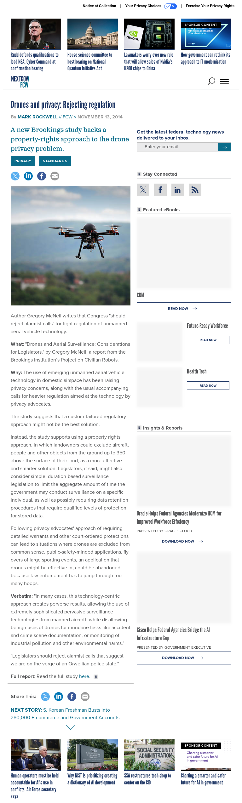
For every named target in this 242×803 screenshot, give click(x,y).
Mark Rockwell (38, 116)
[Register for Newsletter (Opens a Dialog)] (224, 147)
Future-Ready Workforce (207, 325)
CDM (140, 295)
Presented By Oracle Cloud (164, 531)
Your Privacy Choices (151, 6)
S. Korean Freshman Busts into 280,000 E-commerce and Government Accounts (65, 713)
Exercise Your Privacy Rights (210, 6)
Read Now (184, 309)
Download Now (184, 541)
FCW (67, 116)
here (84, 676)
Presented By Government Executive (174, 647)
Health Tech (197, 371)
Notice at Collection (99, 6)
